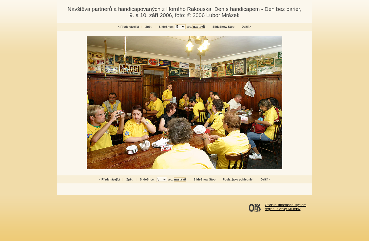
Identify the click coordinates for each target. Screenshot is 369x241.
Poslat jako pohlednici (238, 179)
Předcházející (129, 26)
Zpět (148, 26)
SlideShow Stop (223, 26)
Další (245, 26)
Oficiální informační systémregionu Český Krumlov (285, 207)
